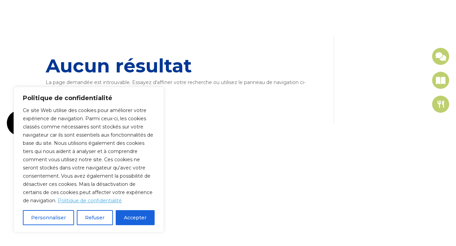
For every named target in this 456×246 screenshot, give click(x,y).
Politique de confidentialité (90, 200)
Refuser (94, 218)
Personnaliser (48, 218)
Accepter (135, 218)
